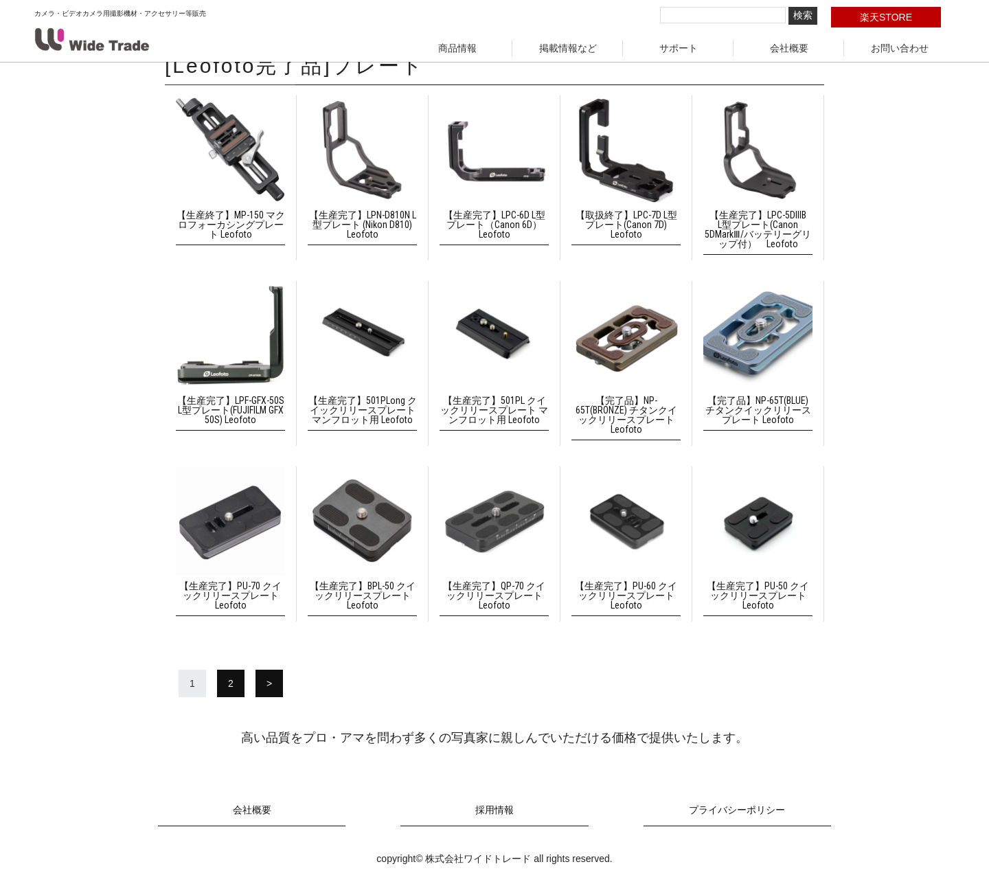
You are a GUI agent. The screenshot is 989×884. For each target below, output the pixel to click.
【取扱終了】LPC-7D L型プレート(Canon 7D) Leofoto (626, 224)
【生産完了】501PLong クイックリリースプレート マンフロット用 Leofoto (362, 410)
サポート (678, 48)
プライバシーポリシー (737, 810)
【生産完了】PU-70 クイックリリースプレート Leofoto (230, 595)
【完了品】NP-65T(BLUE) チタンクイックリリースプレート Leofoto (758, 410)
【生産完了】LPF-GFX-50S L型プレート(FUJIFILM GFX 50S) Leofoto (230, 410)
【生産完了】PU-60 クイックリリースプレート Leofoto (626, 595)
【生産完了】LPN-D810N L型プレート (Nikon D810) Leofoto (362, 224)
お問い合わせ (900, 48)
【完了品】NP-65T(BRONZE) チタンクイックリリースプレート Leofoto (626, 415)
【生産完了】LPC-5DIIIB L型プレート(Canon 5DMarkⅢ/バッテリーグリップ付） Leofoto (760, 229)
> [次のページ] (269, 683)
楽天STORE (886, 17)
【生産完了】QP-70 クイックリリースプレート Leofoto (494, 595)
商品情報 (457, 48)
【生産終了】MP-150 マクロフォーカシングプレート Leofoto (231, 224)
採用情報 (494, 810)
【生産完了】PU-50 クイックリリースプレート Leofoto (758, 595)
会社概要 (789, 48)
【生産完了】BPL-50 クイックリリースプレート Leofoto (363, 595)
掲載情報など (568, 48)
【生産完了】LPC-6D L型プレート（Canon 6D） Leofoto (494, 224)
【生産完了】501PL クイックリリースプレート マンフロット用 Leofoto (494, 410)
